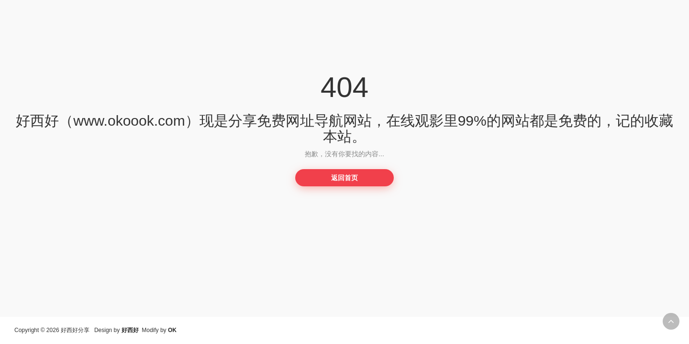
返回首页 (344, 178)
